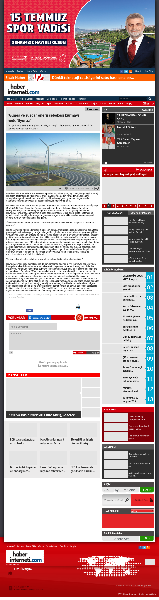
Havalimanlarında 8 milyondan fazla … (52, 441)
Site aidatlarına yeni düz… (131, 287)
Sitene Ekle (31, 71)
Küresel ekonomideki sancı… (130, 391)
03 (150, 297)
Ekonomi (58, 103)
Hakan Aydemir (124, 134)
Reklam (20, 71)
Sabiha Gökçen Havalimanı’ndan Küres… (140, 250)
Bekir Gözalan (123, 146)
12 (150, 389)
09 (150, 359)
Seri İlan (64, 546)
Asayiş (129, 103)
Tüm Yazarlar (148, 163)
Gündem (19, 103)
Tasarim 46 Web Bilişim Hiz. (138, 585)
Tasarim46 (119, 585)
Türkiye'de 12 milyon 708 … (131, 399)
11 (150, 206)
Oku (147, 538)
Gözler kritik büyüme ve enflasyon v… (23, 469)
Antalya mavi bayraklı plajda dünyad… (126, 174)
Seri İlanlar (52, 98)
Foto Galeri (11, 98)
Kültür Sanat (82, 103)
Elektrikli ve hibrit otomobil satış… (82, 441)
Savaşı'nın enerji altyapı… (132, 369)
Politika (29, 103)
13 (150, 399)
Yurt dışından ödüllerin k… (131, 328)
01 (150, 277)
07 (150, 338)
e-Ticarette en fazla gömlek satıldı (137, 259)
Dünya (9, 103)
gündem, (53, 294)
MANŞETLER (17, 375)
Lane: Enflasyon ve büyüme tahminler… (52, 469)
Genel (112, 103)
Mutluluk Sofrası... (127, 127)
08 (150, 348)
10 (144, 206)
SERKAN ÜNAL (124, 122)
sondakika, (62, 294)
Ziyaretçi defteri (113, 500)
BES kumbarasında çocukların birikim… (83, 469)
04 (150, 308)
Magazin (40, 103)
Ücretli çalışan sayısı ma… (131, 348)
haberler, (28, 294)
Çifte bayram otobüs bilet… (131, 358)
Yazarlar (40, 98)
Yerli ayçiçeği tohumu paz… (131, 379)
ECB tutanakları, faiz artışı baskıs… (22, 441)
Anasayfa (10, 71)
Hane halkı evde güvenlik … (132, 297)
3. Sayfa (69, 103)
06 (150, 328)
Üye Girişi (149, 71)
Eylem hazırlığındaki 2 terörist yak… (139, 427)
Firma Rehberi (68, 98)
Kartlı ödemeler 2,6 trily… (132, 307)
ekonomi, (37, 294)
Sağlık (94, 103)
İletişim (82, 98)
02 (150, 287)
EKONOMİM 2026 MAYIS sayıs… (133, 277)
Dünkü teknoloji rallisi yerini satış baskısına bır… (93, 77)
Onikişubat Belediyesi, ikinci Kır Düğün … (39, 414)
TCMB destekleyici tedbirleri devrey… (137, 221)
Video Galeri (26, 98)
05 (150, 318)
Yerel (120, 103)
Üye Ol (138, 71)
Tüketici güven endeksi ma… (131, 318)
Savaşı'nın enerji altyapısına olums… (138, 418)
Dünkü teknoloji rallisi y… (132, 338)
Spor (49, 103)
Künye (43, 71)
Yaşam (103, 103)
